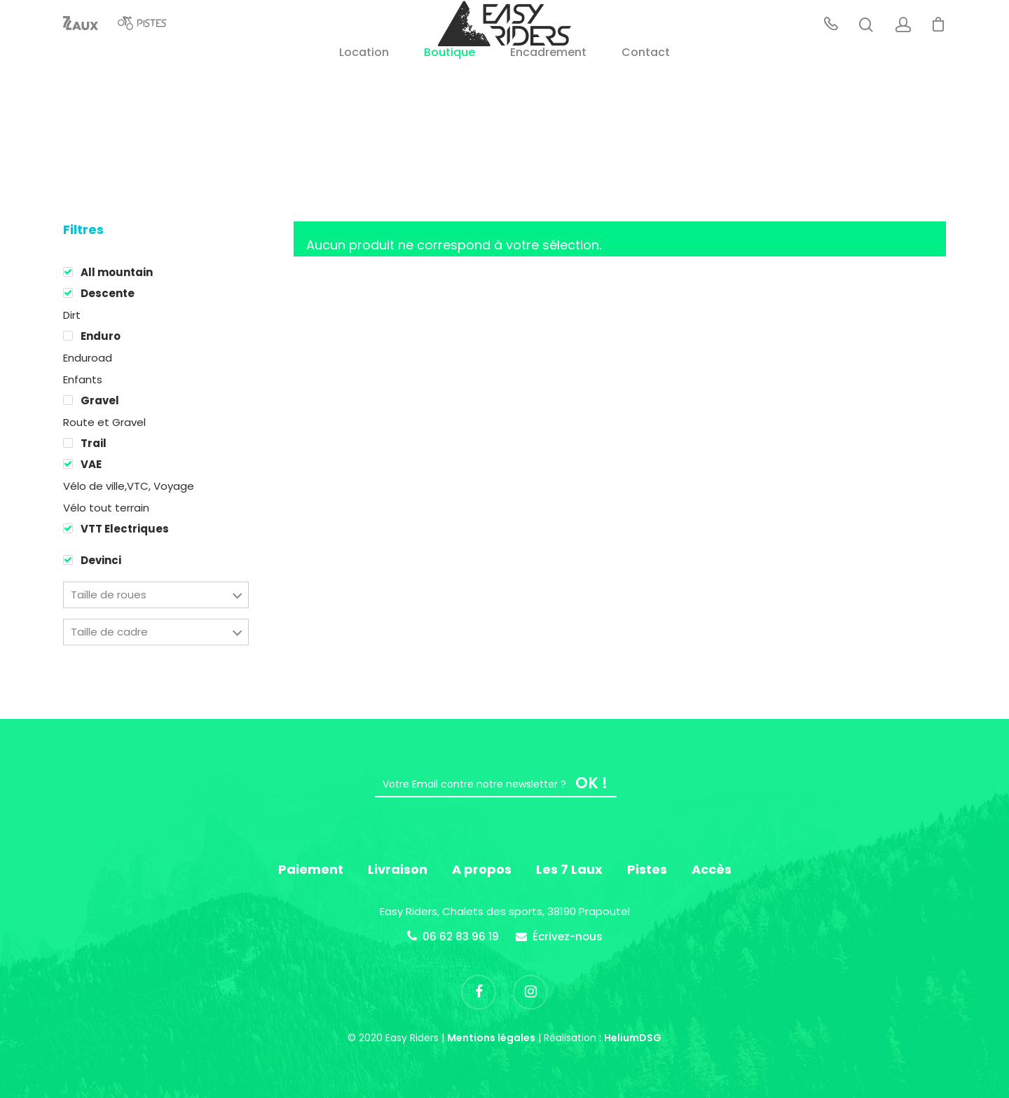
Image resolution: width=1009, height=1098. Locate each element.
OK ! (591, 783)
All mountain (117, 272)
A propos (482, 869)
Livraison (397, 869)
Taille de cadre (109, 631)
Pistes (647, 869)
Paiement (310, 869)
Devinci (101, 560)
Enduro (101, 336)
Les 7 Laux (569, 869)
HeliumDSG (632, 1038)
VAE (91, 464)
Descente (108, 293)
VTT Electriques (125, 528)
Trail (94, 443)
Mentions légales (491, 1038)
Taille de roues (108, 594)
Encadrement (548, 91)
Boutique (449, 91)
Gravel (100, 400)
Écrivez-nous (568, 936)
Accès (712, 869)
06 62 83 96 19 (461, 936)
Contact (646, 91)
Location (364, 91)
